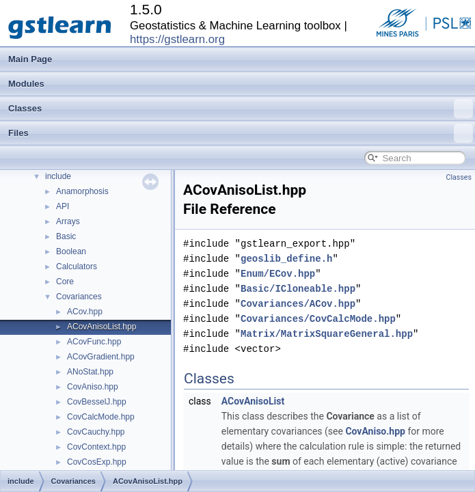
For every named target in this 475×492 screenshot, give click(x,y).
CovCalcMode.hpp (101, 417)
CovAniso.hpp (92, 387)
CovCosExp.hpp (96, 462)
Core (65, 281)
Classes (240, 108)
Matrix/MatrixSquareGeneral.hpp (327, 333)
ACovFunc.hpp (94, 341)
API (62, 206)
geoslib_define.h (286, 258)
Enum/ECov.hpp (278, 273)
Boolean (71, 251)
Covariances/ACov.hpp (298, 303)
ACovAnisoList (252, 401)
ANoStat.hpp (90, 372)
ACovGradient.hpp (101, 356)
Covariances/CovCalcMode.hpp (318, 318)
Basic (66, 236)
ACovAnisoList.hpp (101, 326)
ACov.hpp (85, 311)
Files (240, 133)
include (58, 176)
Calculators (76, 266)
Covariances (79, 296)
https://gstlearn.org (177, 39)
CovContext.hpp (96, 447)
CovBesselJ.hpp (96, 402)
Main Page (30, 59)
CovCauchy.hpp (96, 432)
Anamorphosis (82, 191)
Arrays (68, 221)
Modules (26, 84)
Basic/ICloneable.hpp (298, 288)
